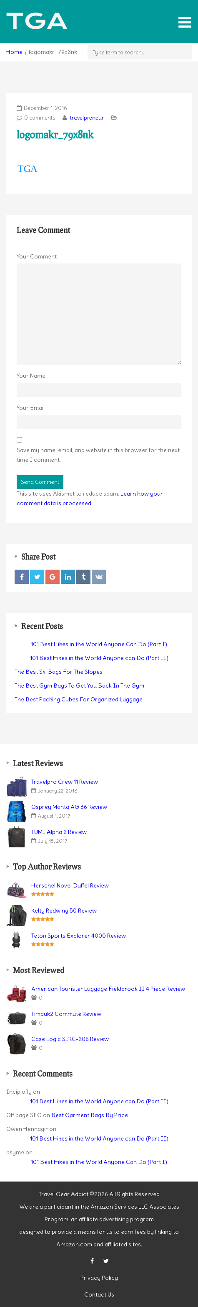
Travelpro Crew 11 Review (64, 781)
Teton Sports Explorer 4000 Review (78, 935)
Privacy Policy (99, 1277)
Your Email (31, 408)
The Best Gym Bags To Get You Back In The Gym (79, 685)
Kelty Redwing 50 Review (64, 910)
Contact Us (99, 1294)
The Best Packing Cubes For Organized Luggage (79, 699)
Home (14, 52)
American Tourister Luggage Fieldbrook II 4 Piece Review (108, 988)
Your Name (31, 375)
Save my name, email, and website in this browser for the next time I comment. (98, 454)
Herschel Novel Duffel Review (70, 885)
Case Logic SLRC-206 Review (70, 1039)
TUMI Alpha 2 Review (59, 832)
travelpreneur (86, 117)
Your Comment (37, 256)
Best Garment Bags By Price (89, 1115)
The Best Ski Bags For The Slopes (59, 671)
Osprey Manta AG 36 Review (69, 807)
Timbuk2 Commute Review (66, 1014)
